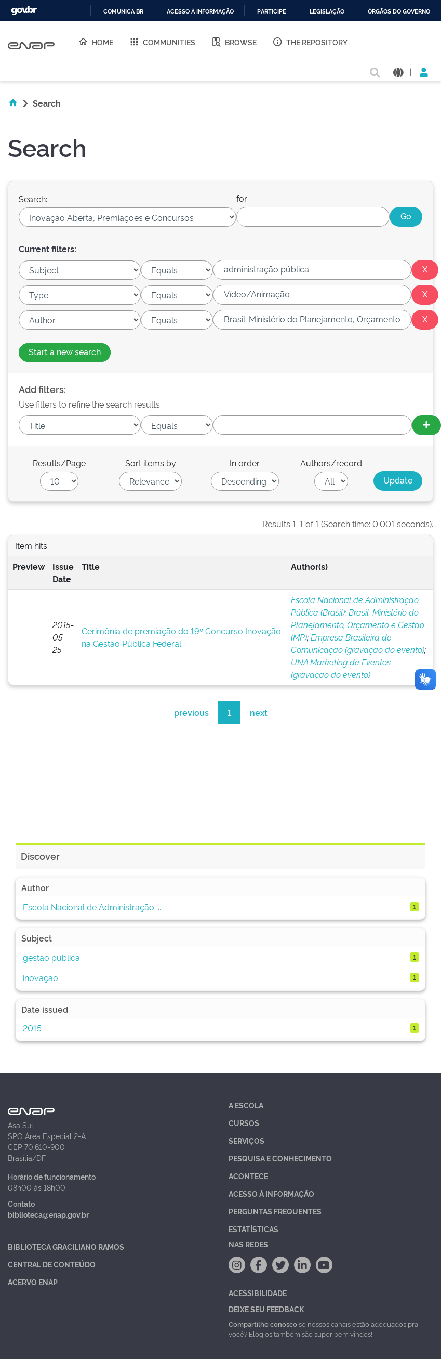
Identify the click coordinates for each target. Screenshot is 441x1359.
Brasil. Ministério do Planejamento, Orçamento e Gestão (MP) (357, 624)
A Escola (246, 1105)
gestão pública (51, 957)
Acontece (248, 1176)
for (241, 198)
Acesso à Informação (271, 1193)
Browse (234, 41)
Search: (33, 198)
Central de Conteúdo (52, 1264)
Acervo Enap (33, 1282)
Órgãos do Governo (399, 11)
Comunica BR (123, 11)
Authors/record (331, 462)
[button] (398, 71)
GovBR (24, 11)
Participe (271, 11)
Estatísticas (253, 1229)
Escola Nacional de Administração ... (92, 906)
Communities (162, 41)
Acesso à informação (200, 11)
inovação (40, 977)
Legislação (327, 11)
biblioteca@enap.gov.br (48, 1214)
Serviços (246, 1140)
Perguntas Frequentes (275, 1211)
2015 (32, 1028)
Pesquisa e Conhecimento (280, 1158)
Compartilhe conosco (263, 1323)
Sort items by (150, 462)
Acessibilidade (258, 1293)
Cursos (244, 1123)
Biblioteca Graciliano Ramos (66, 1246)
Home (95, 41)
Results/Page (59, 462)
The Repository (310, 41)
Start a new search (65, 351)
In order (245, 462)
